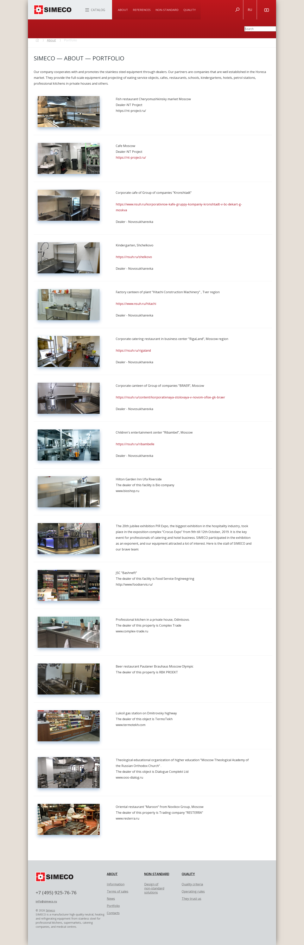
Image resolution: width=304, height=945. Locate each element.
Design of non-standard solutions (154, 888)
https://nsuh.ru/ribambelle (135, 444)
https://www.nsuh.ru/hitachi (136, 304)
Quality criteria (192, 884)
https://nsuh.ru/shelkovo (134, 257)
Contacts (113, 913)
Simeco (50, 910)
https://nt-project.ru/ (131, 157)
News (111, 898)
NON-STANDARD (156, 874)
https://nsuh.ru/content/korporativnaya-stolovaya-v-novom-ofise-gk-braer (170, 397)
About (123, 10)
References (142, 10)
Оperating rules (193, 891)
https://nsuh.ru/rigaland (133, 350)
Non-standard (167, 10)
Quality (189, 10)
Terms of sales (117, 891)
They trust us (191, 898)
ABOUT (112, 874)
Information (115, 884)
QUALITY (188, 874)
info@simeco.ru (46, 901)
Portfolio (113, 906)
